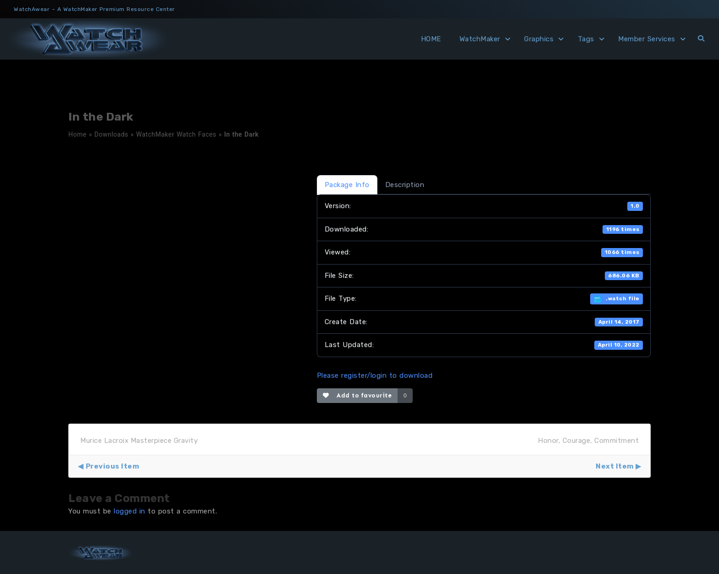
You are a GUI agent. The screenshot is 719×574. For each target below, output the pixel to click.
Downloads (111, 134)
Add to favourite (357, 395)
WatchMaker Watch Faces (176, 134)
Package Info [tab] (347, 185)
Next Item (615, 466)
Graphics (538, 39)
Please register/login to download (375, 375)
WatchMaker (479, 39)
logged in (129, 511)
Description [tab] (405, 185)
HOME (431, 39)
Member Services (646, 39)
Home (77, 134)
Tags (586, 39)
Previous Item (112, 466)
